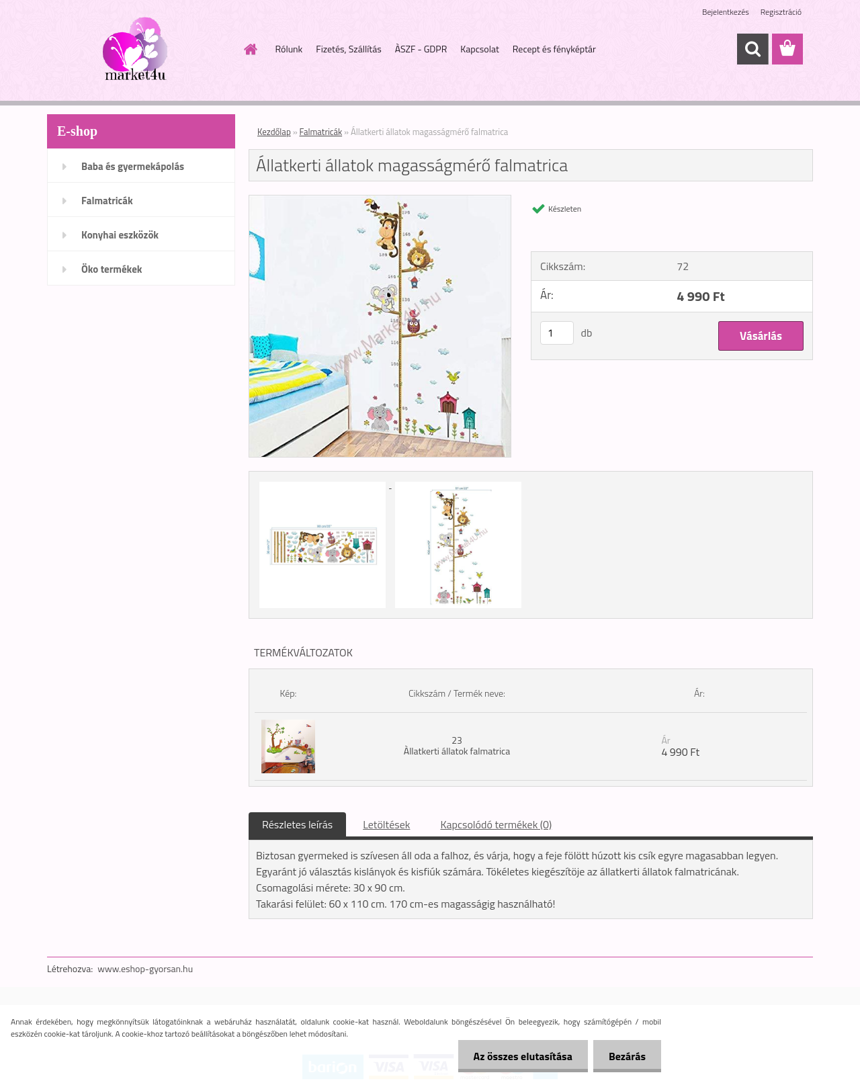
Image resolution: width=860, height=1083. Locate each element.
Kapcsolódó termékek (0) (496, 824)
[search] (752, 49)
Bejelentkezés (725, 11)
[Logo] (139, 49)
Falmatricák (107, 200)
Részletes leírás (297, 824)
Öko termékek (111, 269)
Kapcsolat (479, 49)
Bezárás (625, 1056)
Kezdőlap (274, 131)
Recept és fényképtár (554, 49)
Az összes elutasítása (519, 1056)
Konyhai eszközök (120, 235)
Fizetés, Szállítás (348, 49)
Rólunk (289, 49)
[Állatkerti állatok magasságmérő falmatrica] (380, 201)
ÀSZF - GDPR (421, 49)
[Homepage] (249, 49)
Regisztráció (781, 11)
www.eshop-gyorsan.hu (145, 968)
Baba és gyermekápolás (132, 166)
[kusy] (557, 333)
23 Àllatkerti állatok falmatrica (457, 745)
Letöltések (386, 824)
